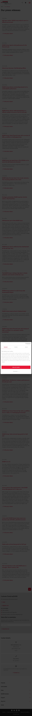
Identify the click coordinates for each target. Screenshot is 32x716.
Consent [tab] (5, 347)
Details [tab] (16, 347)
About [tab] (26, 347)
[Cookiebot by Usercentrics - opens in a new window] (25, 343)
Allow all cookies (16, 367)
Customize (16, 371)
